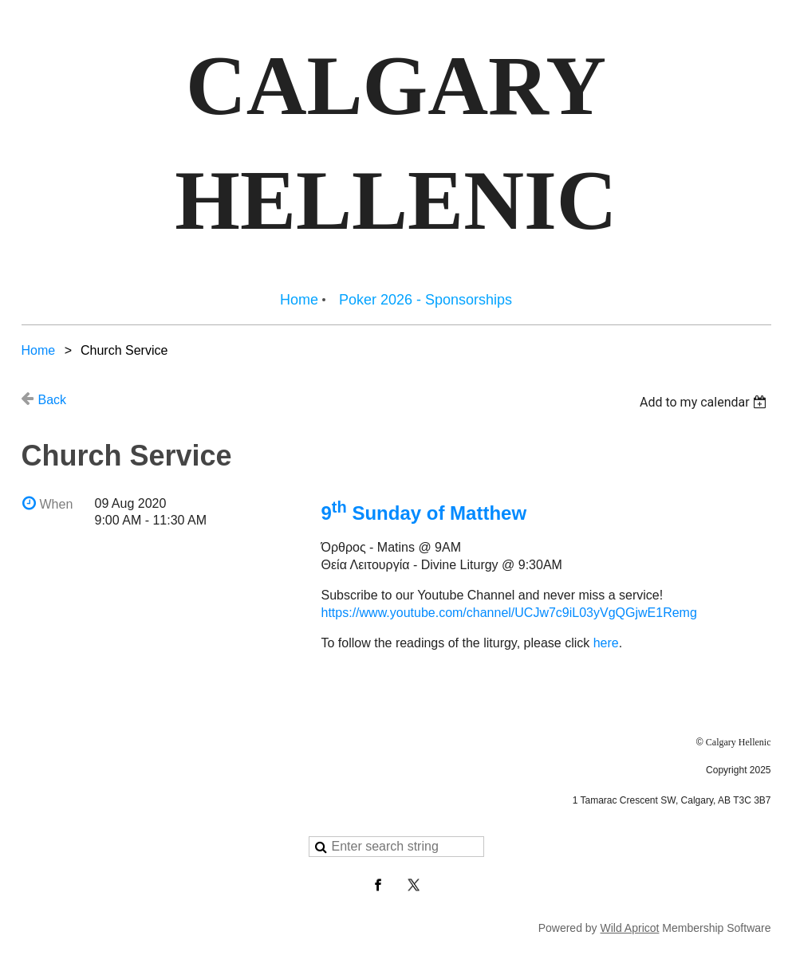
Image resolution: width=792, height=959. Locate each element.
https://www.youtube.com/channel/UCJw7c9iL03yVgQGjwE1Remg (509, 612)
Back (52, 400)
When (56, 504)
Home (39, 350)
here (606, 643)
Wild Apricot (630, 928)
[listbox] (705, 402)
